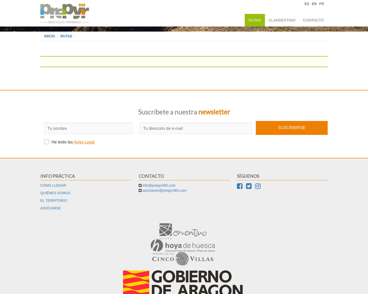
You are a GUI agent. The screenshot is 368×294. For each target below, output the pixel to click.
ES (306, 4)
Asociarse (50, 208)
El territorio (53, 201)
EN (314, 4)
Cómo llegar (53, 185)
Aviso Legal (84, 142)
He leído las (69, 141)
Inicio (49, 36)
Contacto (313, 20)
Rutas (255, 20)
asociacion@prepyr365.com (165, 190)
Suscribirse (291, 128)
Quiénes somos (55, 193)
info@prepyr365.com (159, 185)
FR (321, 4)
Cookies (194, 286)
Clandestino (282, 20)
